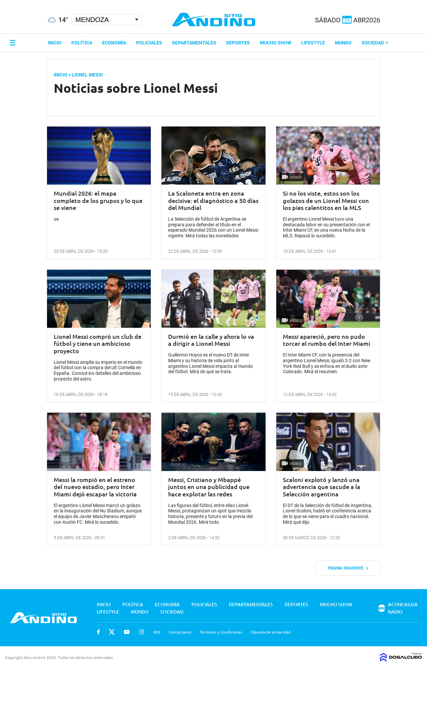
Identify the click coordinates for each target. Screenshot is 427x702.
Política (81, 42)
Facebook (98, 632)
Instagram (141, 632)
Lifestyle (313, 42)
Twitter (111, 632)
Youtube (126, 632)
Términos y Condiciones (220, 632)
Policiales (149, 42)
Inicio (54, 42)
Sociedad (375, 42)
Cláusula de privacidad (271, 632)
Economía (114, 42)
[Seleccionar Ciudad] (106, 19)
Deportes (238, 42)
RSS (156, 632)
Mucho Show (275, 42)
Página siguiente (348, 568)
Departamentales (194, 42)
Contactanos (179, 632)
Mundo (343, 42)
